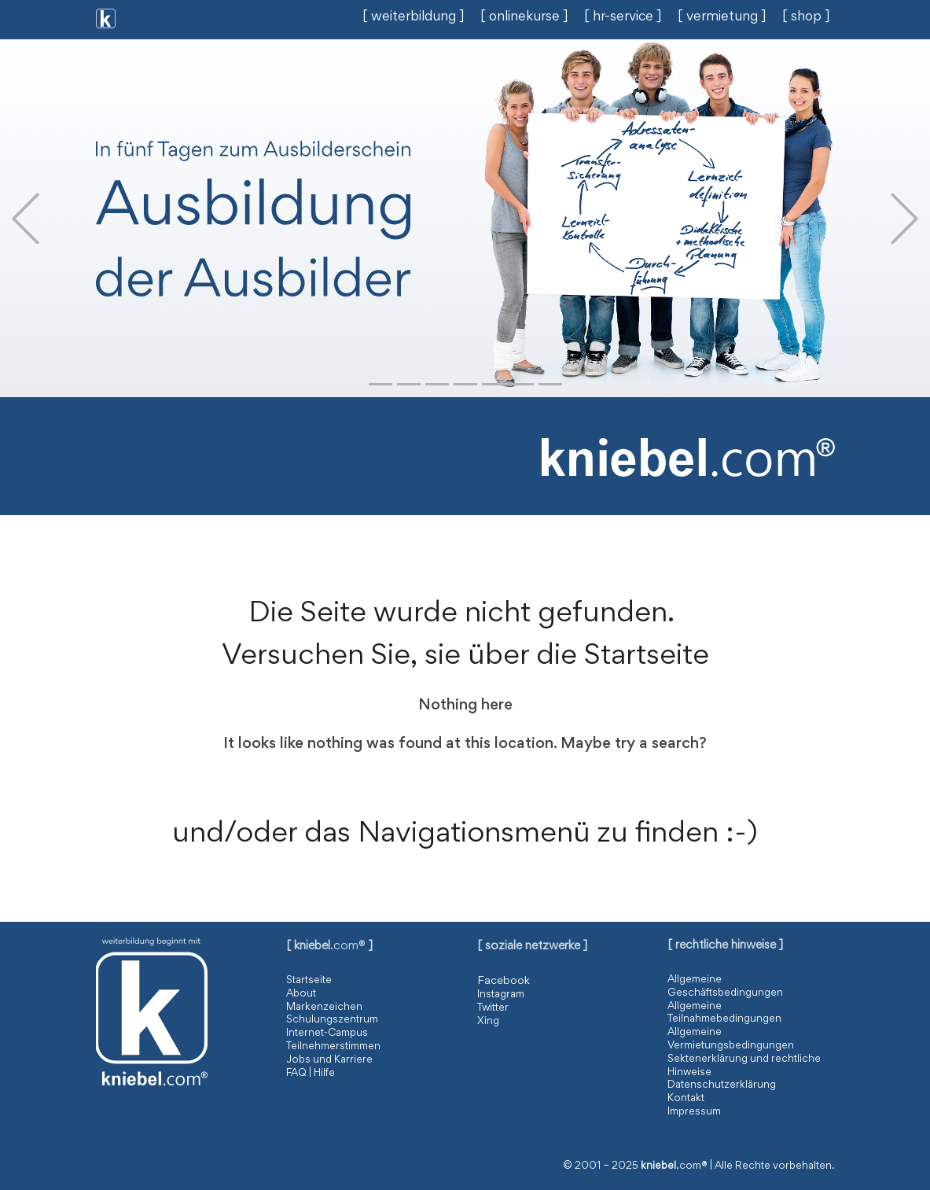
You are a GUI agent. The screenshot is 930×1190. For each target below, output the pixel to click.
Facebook (503, 981)
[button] (25, 218)
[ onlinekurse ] (524, 17)
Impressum (694, 1112)
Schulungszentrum (332, 1020)
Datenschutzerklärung (721, 1085)
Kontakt (685, 1098)
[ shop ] (806, 17)
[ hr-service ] (623, 17)
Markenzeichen (324, 1007)
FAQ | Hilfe (310, 1073)
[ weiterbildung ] (413, 17)
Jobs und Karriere (329, 1060)
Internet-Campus (327, 1033)
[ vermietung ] (722, 17)
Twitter (493, 1008)
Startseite (309, 981)
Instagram (500, 995)
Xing (488, 1021)
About (301, 994)
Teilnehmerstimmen (333, 1047)
